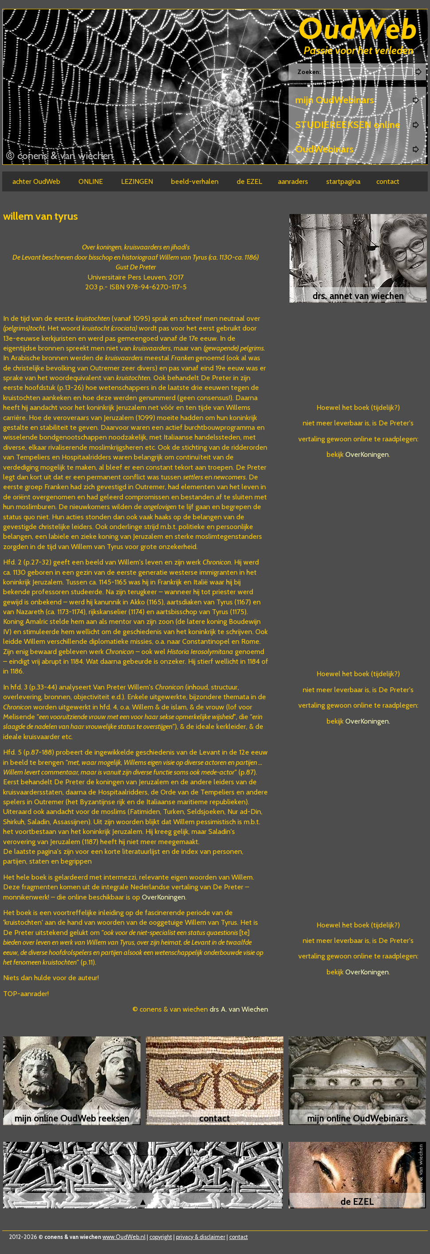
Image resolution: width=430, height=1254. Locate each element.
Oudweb (358, 30)
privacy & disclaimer (200, 1237)
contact (238, 1237)
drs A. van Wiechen (239, 1009)
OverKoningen (163, 897)
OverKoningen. (367, 721)
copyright (160, 1237)
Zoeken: (309, 72)
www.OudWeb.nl (123, 1237)
